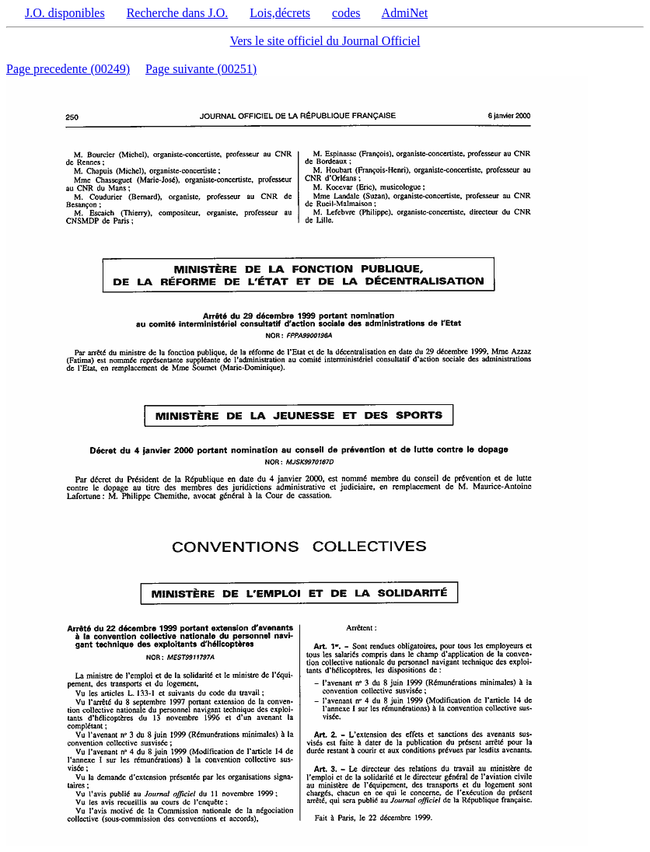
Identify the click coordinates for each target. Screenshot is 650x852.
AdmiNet (405, 12)
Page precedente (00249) (68, 68)
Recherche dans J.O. (178, 12)
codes (346, 12)
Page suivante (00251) (201, 68)
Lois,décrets (280, 12)
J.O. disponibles (65, 12)
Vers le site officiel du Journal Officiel (325, 40)
